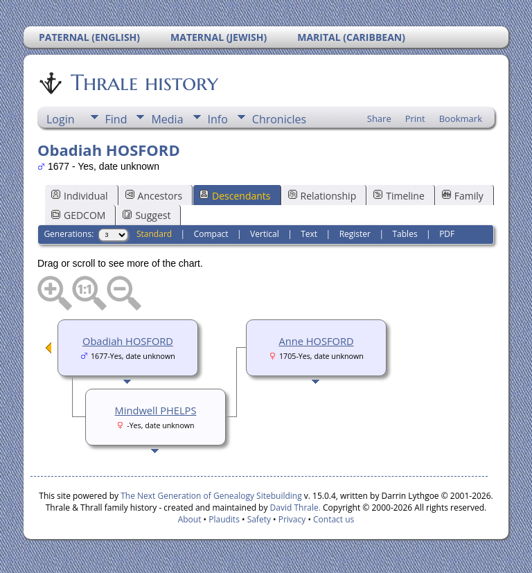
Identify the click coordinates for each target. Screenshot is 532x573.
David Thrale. (293, 507)
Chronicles (279, 119)
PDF (446, 234)
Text (309, 234)
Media (167, 119)
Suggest (146, 215)
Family (463, 195)
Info (218, 119)
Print (415, 118)
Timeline (399, 195)
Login (60, 119)
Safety (259, 519)
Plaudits (224, 519)
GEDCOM (78, 215)
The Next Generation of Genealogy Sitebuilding (211, 496)
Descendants (235, 195)
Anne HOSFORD (315, 341)
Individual (79, 195)
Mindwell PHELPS (156, 410)
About (190, 519)
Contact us (333, 519)
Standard (154, 234)
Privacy (292, 519)
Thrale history (143, 82)
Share (379, 118)
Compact (211, 234)
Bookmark (460, 118)
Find (116, 119)
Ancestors (153, 195)
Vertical (264, 234)
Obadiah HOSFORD (127, 341)
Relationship (322, 195)
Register (355, 234)
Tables (405, 234)
